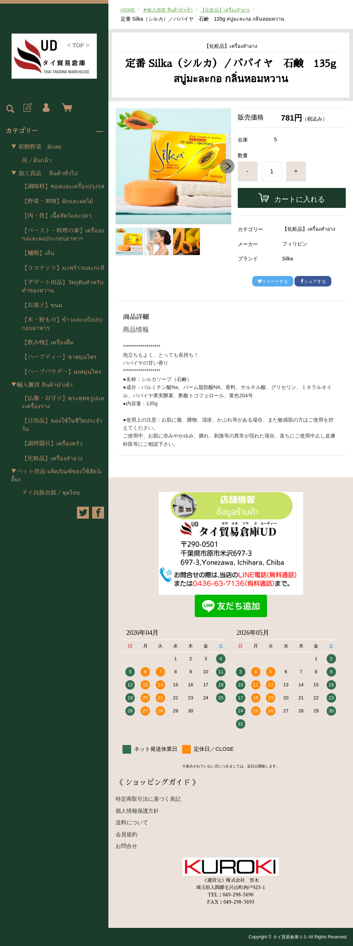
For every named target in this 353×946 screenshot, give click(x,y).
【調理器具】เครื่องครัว (52, 444)
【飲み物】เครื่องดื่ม (48, 343)
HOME (128, 10)
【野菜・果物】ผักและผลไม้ (57, 201)
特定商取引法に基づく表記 (148, 799)
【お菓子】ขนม (42, 305)
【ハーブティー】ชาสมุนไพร (59, 357)
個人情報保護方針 (137, 811)
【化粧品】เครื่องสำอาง (52, 458)
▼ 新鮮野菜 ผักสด (36, 147)
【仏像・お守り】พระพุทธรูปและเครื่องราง (63, 402)
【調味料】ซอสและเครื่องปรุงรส (63, 186)
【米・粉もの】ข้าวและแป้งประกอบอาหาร (62, 324)
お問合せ (126, 846)
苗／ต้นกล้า (36, 160)
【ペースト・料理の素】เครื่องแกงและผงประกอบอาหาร (63, 235)
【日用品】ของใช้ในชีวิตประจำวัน (62, 425)
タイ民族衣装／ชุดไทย (51, 493)
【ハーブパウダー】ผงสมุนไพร (62, 372)
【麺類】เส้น (38, 253)
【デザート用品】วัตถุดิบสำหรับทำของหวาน (62, 286)
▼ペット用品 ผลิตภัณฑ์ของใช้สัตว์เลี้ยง (56, 475)
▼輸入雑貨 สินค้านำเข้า (42, 385)
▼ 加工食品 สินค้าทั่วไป (44, 173)
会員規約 (126, 834)
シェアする (313, 281)
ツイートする (273, 281)
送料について (132, 822)
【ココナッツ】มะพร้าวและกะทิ (63, 268)
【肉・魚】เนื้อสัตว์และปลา (56, 216)
